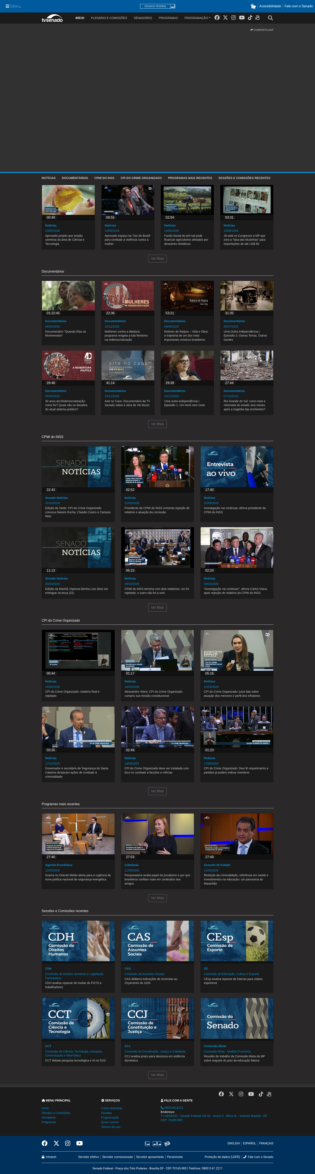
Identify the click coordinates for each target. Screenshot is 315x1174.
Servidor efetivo (88, 1157)
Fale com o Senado (299, 6)
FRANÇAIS (266, 1143)
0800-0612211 (172, 1107)
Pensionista (175, 1157)
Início (45, 1108)
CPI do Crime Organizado (141, 178)
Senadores (143, 18)
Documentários (75, 178)
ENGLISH (234, 1143)
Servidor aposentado (150, 1157)
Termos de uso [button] (110, 1127)
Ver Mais (157, 258)
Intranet (49, 1157)
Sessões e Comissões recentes (244, 178)
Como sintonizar (111, 1108)
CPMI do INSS (104, 178)
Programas (168, 18)
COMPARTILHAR (261, 30)
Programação (196, 18)
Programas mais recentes (190, 178)
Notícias (49, 178)
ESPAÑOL (249, 1143)
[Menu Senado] (13, 6)
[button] (254, 6)
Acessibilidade (270, 6)
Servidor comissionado (117, 1157)
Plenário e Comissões (109, 18)
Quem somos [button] (110, 1122)
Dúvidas (106, 1113)
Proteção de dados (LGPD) (222, 1157)
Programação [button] (110, 1117)
